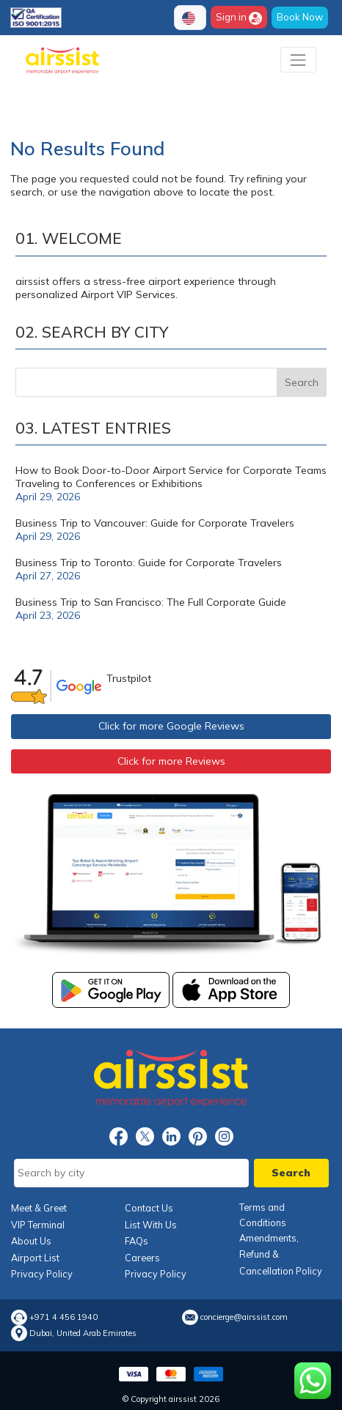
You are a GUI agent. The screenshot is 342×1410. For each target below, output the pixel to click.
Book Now (300, 17)
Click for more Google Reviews (171, 725)
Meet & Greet (39, 1208)
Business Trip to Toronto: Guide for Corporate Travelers (148, 562)
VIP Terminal (38, 1225)
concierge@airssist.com (244, 1317)
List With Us (151, 1225)
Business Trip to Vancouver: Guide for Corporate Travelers (154, 523)
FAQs (136, 1241)
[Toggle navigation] (298, 60)
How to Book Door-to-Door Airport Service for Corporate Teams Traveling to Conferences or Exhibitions (171, 477)
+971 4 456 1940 (63, 1317)
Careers (142, 1258)
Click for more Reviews (171, 761)
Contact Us (149, 1208)
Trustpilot (128, 678)
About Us (31, 1241)
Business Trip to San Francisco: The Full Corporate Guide (150, 602)
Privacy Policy (42, 1274)
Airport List (35, 1258)
